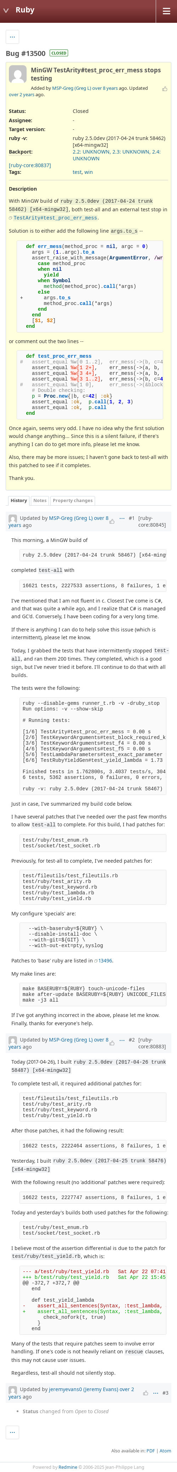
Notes (39, 500)
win (88, 172)
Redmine (68, 1467)
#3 (165, 1392)
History (19, 500)
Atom (165, 1451)
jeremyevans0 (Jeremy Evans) (83, 1389)
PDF (150, 1451)
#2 (132, 1039)
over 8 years (105, 88)
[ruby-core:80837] (30, 165)
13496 (105, 960)
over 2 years (21, 94)
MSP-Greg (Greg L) (71, 88)
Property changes (73, 500)
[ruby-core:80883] (152, 1043)
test (77, 172)
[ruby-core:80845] (152, 521)
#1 (132, 518)
